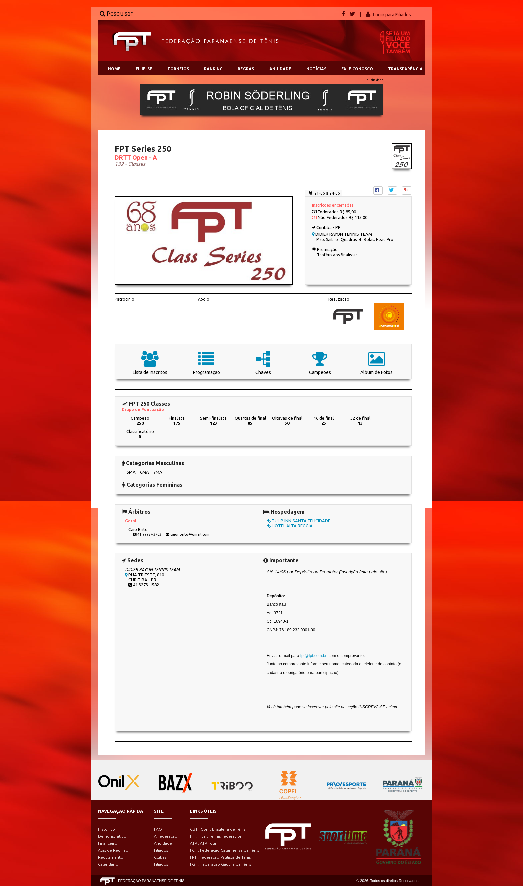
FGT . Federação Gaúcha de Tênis (220, 864)
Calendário (108, 864)
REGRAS (246, 69)
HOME (114, 69)
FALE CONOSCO (357, 69)
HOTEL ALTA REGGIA (290, 525)
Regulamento (110, 857)
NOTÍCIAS (316, 69)
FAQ (158, 829)
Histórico (106, 829)
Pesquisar (116, 13)
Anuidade (163, 843)
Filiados (161, 850)
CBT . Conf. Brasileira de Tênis (217, 829)
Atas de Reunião (113, 850)
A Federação (165, 836)
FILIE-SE (144, 69)
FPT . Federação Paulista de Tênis (220, 857)
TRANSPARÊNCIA (405, 69)
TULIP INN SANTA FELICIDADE (298, 520)
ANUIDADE (280, 69)
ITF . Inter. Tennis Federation (216, 836)
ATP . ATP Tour (203, 843)
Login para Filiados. (392, 14)
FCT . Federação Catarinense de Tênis (224, 850)
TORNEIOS (178, 69)
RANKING (213, 69)
